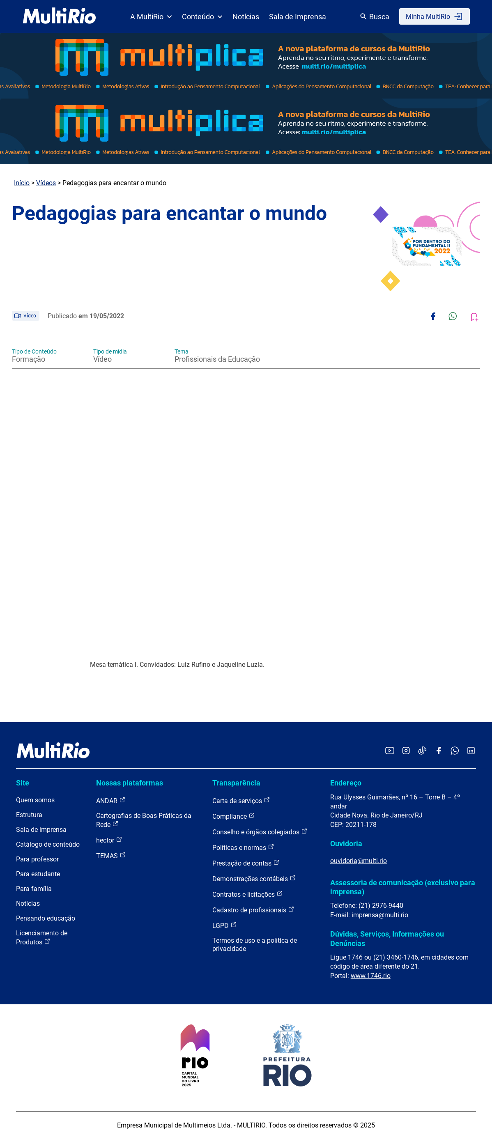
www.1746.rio (371, 976)
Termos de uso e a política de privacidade (254, 945)
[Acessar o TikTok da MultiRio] (422, 751)
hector (109, 840)
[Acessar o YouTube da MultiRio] (390, 751)
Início (22, 183)
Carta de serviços (241, 800)
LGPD (224, 925)
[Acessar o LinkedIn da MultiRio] (471, 751)
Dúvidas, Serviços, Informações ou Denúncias (387, 938)
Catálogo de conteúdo (48, 844)
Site (22, 782)
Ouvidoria (346, 843)
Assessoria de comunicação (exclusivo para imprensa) (402, 887)
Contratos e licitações (247, 894)
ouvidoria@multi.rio (358, 861)
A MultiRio (151, 16)
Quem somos (35, 800)
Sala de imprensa (41, 830)
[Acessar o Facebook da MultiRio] (439, 751)
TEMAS (111, 855)
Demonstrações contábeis (254, 878)
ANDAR (111, 800)
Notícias (245, 16)
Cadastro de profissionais (253, 909)
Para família (34, 889)
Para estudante (38, 874)
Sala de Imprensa (297, 16)
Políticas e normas (243, 847)
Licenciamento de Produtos (41, 937)
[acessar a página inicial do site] (59, 16)
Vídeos (46, 183)
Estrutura (29, 815)
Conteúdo (202, 16)
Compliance (233, 816)
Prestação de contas (246, 863)
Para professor (37, 859)
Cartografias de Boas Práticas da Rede (143, 820)
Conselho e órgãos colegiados (260, 831)
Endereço (345, 782)
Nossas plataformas (129, 782)
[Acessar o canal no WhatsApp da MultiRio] (455, 751)
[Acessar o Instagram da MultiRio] (406, 751)
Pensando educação (45, 918)
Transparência (236, 782)
